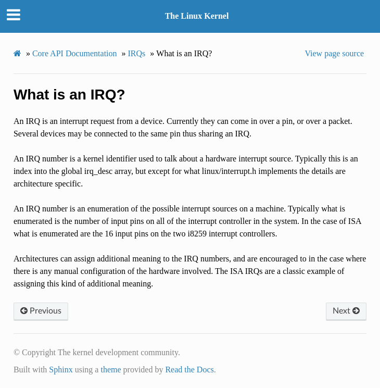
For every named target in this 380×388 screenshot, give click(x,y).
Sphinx (60, 369)
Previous (40, 311)
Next (346, 311)
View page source (334, 53)
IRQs (137, 53)
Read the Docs (189, 369)
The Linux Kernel (197, 15)
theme (110, 369)
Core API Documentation (74, 53)
